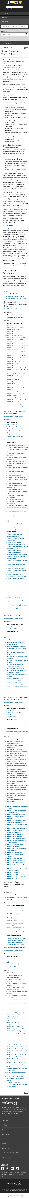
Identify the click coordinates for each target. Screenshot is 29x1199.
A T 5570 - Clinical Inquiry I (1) (14, 483)
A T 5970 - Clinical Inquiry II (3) (14, 523)
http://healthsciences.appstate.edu (11, 69)
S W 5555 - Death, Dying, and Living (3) (16, 1033)
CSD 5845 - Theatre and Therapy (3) (15, 393)
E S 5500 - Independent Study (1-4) (15, 542)
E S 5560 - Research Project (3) (14, 550)
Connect (5, 1164)
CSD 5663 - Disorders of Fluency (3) (15, 361)
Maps (3, 1130)
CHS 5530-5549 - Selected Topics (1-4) (14, 296)
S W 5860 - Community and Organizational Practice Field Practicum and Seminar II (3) (16, 1084)
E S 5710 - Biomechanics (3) (13, 598)
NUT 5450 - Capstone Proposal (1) (14, 852)
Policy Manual (6, 1157)
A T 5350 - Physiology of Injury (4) (15, 461)
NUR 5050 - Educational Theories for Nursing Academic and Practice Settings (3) (16, 648)
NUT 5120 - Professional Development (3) (16, 814)
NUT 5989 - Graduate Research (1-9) (15, 876)
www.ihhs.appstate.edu (8, 228)
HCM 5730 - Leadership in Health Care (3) (17, 785)
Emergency (5, 1134)
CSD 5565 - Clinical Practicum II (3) (15, 343)
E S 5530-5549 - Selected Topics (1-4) (15, 544)
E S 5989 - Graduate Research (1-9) (15, 610)
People (13, 8)
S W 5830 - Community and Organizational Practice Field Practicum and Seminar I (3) (16, 1068)
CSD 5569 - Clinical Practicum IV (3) (15, 347)
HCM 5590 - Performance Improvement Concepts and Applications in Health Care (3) (16, 765)
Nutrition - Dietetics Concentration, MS (16, 722)
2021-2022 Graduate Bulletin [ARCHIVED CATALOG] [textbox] (15, 27)
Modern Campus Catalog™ (18, 1197)
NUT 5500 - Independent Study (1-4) (15, 858)
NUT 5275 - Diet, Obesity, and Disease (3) (16, 838)
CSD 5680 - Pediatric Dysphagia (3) (15, 387)
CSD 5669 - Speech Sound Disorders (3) (16, 367)
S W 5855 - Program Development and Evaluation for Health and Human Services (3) (15, 1078)
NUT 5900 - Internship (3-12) (13, 872)
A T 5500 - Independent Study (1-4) (15, 475)
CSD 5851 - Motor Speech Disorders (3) (16, 399)
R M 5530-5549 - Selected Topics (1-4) (15, 938)
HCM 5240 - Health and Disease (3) (15, 749)
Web (8, 8)
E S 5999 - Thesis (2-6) (11, 612)
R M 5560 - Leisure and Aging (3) (14, 940)
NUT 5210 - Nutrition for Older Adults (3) (16, 828)
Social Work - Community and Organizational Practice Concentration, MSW (16, 960)
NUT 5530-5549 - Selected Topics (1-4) (15, 862)
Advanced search (19, 8)
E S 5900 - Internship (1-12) (13, 608)
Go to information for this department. (13, 308)
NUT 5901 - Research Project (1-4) (14, 874)
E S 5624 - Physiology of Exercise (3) (15, 568)
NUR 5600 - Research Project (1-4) (15, 668)
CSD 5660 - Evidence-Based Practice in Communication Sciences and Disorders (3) (16, 351)
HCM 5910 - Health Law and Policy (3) (16, 793)
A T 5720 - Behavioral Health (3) (14, 499)
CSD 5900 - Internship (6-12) (13, 404)
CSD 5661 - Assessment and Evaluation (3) (16, 355)
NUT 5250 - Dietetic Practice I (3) (14, 834)
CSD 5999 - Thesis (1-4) (12, 408)
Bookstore (5, 1125)
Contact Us (5, 1120)
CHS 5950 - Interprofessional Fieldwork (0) (15, 298)
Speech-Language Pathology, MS (14, 317)
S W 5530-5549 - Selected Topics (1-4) (15, 1031)
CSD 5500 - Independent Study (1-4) (15, 335)
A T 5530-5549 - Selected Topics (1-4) (15, 477)
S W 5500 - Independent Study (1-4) (15, 1028)
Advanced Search (5, 39)
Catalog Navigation (8, 43)
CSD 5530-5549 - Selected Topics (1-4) (15, 337)
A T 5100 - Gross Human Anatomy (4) (15, 445)
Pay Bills (4, 1143)
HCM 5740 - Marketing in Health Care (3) (16, 787)
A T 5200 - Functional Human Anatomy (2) (17, 447)
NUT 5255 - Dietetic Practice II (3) (14, 836)
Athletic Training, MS (11, 424)
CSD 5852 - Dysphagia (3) (12, 401)
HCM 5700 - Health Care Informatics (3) (16, 775)
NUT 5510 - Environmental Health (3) (15, 860)
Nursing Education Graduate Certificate (16, 634)
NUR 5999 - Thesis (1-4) (12, 694)
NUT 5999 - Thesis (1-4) (12, 878)
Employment (6, 1148)
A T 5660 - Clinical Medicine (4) (14, 489)
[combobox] (14, 26)
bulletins (5, 1195)
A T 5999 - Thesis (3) (11, 529)
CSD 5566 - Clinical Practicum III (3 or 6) (16, 345)
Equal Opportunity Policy (10, 1153)
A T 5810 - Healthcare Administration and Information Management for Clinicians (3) (16, 507)
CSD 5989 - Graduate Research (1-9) (15, 406)
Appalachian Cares (10, 1098)
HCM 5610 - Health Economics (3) (14, 769)
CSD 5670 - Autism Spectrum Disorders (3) (17, 369)
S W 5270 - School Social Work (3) (14, 1026)
